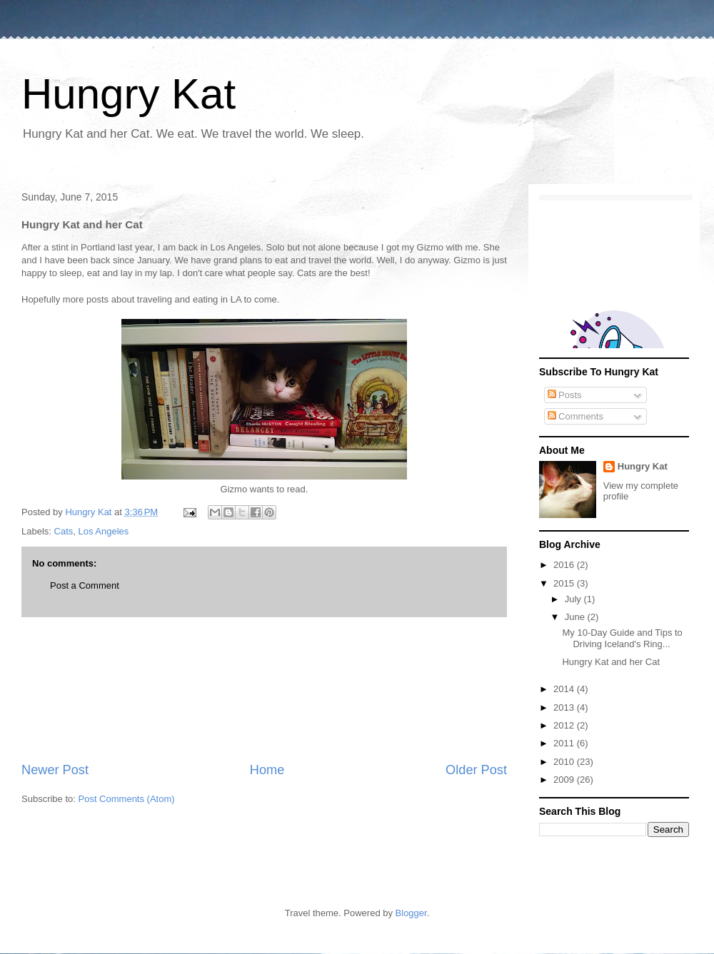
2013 (565, 707)
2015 (565, 583)
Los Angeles (104, 531)
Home (267, 770)
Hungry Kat (128, 94)
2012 (565, 725)
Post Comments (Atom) (127, 798)
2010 (565, 761)
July (574, 599)
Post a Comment (84, 585)
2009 (565, 779)
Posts (565, 395)
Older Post (476, 770)
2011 (565, 743)
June (576, 617)
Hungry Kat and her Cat (611, 661)
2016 (565, 564)
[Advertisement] (264, 689)
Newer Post (55, 770)
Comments (575, 416)
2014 (565, 689)
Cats (64, 531)
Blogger (411, 913)
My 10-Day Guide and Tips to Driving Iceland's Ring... (622, 638)
